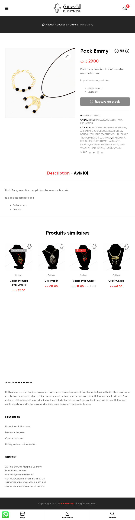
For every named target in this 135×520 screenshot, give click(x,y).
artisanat (85, 131)
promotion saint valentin (104, 144)
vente (118, 148)
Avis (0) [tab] (81, 173)
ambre (110, 127)
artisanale (120, 127)
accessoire (99, 127)
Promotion (86, 123)
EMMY (96, 141)
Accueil (50, 24)
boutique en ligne (90, 134)
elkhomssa (86, 141)
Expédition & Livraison (17, 426)
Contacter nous (14, 438)
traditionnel (98, 148)
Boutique (62, 24)
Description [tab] (58, 173)
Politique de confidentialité (20, 444)
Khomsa (84, 144)
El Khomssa (66, 503)
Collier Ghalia (116, 280)
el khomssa (118, 137)
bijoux (95, 131)
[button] (67, 56)
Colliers (74, 24)
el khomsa (105, 137)
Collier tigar (51, 280)
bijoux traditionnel (111, 131)
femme (103, 141)
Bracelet (105, 134)
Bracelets (99, 120)
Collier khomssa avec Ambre (19, 282)
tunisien (110, 148)
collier (115, 134)
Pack (119, 120)
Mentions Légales (15, 432)
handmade (114, 141)
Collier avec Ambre (84, 280)
